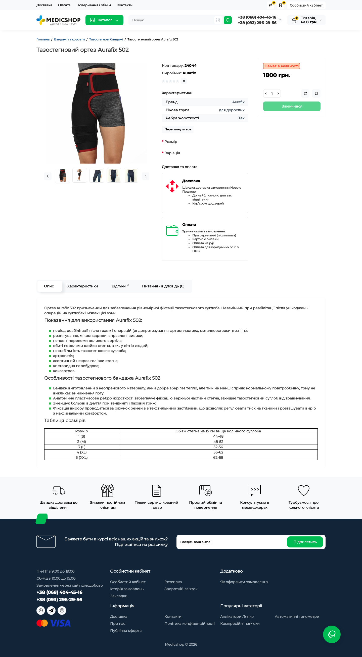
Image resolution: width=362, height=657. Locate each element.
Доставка (44, 5)
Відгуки (119, 285)
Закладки (118, 596)
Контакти (124, 5)
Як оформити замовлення (244, 582)
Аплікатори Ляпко (237, 616)
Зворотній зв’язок (180, 589)
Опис (49, 286)
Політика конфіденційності (189, 623)
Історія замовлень (127, 589)
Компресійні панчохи (240, 623)
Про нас (117, 623)
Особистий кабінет (306, 5)
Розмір (170, 141)
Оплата (64, 5)
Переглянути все (177, 129)
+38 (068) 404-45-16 (257, 17)
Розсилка (173, 582)
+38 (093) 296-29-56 (257, 22)
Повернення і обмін (93, 5)
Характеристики (82, 286)
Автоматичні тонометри (297, 616)
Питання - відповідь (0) (163, 286)
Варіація (172, 153)
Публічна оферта (126, 630)
